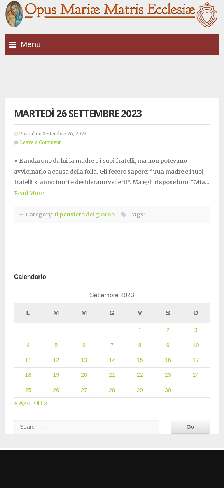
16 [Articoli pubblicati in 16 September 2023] (168, 360)
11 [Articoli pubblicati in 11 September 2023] (28, 360)
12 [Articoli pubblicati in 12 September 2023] (56, 360)
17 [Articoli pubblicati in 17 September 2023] (196, 360)
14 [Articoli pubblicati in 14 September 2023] (112, 360)
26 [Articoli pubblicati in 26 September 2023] (56, 390)
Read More (29, 193)
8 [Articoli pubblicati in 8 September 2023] (140, 345)
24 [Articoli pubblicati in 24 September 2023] (196, 375)
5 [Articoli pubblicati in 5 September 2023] (56, 345)
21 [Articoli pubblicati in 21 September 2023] (112, 375)
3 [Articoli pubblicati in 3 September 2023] (196, 330)
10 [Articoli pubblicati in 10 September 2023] (196, 345)
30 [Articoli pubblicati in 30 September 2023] (168, 390)
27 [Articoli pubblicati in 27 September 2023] (84, 390)
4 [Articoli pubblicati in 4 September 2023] (28, 345)
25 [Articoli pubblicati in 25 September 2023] (28, 390)
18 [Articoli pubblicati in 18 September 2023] (28, 375)
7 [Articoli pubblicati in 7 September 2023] (112, 345)
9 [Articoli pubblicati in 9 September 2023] (168, 345)
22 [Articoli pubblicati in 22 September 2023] (140, 375)
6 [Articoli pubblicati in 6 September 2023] (84, 345)
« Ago (22, 402)
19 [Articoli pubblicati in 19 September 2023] (56, 375)
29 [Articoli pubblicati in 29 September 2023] (140, 390)
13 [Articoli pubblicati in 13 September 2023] (84, 360)
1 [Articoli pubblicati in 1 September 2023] (140, 330)
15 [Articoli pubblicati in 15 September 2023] (140, 360)
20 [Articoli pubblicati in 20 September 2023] (84, 375)
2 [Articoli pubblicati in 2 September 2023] (168, 330)
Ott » (41, 402)
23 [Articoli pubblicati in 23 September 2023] (168, 375)
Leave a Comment (40, 142)
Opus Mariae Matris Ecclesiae (112, 14)
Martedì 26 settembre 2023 (78, 113)
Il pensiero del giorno (84, 214)
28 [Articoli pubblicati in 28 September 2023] (112, 390)
